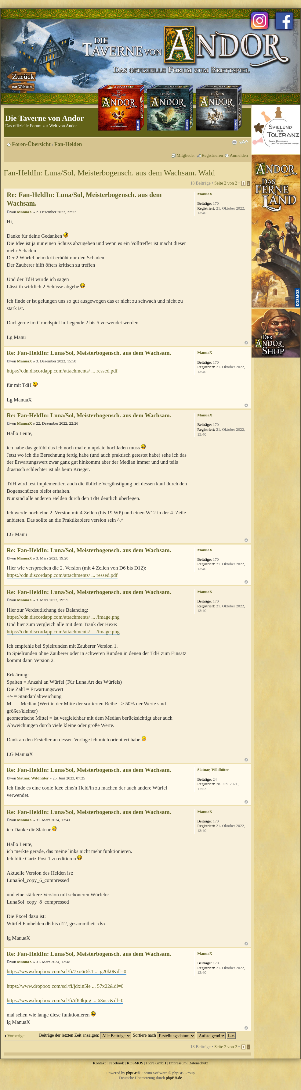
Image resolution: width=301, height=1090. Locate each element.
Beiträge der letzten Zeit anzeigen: (85, 1035)
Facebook (116, 1063)
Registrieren (212, 155)
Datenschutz (198, 1063)
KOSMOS (135, 1063)
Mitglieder (185, 155)
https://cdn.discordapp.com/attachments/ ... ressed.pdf (62, 371)
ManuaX (24, 212)
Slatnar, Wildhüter (33, 778)
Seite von (225, 183)
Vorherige (15, 1035)
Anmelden (239, 155)
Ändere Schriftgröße (243, 142)
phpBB (131, 1072)
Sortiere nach (164, 1035)
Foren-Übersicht (31, 144)
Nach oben (246, 342)
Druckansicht (234, 142)
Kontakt (99, 1063)
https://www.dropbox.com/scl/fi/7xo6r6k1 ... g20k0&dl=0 (66, 971)
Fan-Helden (68, 144)
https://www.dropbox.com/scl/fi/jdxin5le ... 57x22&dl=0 (65, 986)
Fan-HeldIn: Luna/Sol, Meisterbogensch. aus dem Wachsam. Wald (109, 172)
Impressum (178, 1063)
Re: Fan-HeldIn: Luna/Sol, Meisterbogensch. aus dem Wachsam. (89, 353)
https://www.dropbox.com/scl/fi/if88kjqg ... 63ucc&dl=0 (65, 1000)
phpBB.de (174, 1077)
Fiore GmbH (156, 1063)
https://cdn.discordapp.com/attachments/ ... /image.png (63, 617)
